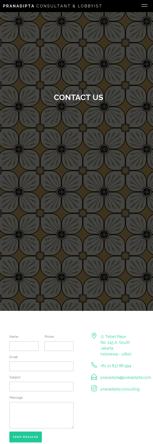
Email (13, 357)
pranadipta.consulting (120, 389)
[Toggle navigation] (144, 6)
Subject (14, 377)
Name (13, 336)
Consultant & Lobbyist (53, 6)
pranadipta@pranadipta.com (125, 377)
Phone (49, 336)
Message (16, 397)
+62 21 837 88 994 (115, 365)
